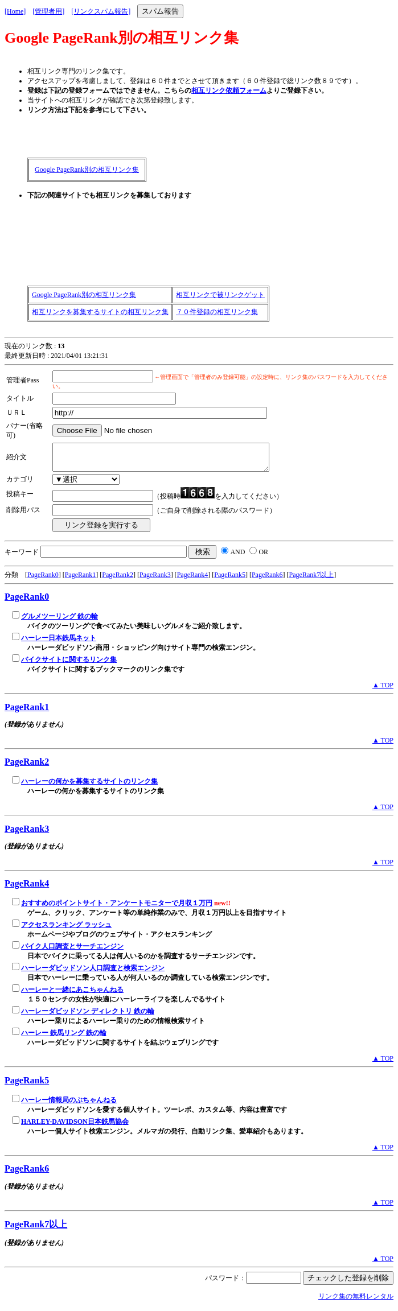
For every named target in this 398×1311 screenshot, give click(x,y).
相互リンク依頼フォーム (228, 90)
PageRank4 (192, 580)
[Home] (15, 11)
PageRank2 (117, 580)
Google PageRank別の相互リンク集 (87, 170)
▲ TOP (382, 690)
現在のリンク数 (28, 346)
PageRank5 (229, 580)
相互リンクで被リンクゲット (220, 295)
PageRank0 (43, 580)
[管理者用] (48, 11)
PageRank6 (267, 580)
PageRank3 (155, 580)
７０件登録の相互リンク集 (217, 312)
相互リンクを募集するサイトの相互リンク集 (100, 312)
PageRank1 (80, 580)
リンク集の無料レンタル (355, 1301)
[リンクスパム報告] (100, 11)
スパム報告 (160, 11)
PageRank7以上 (311, 580)
